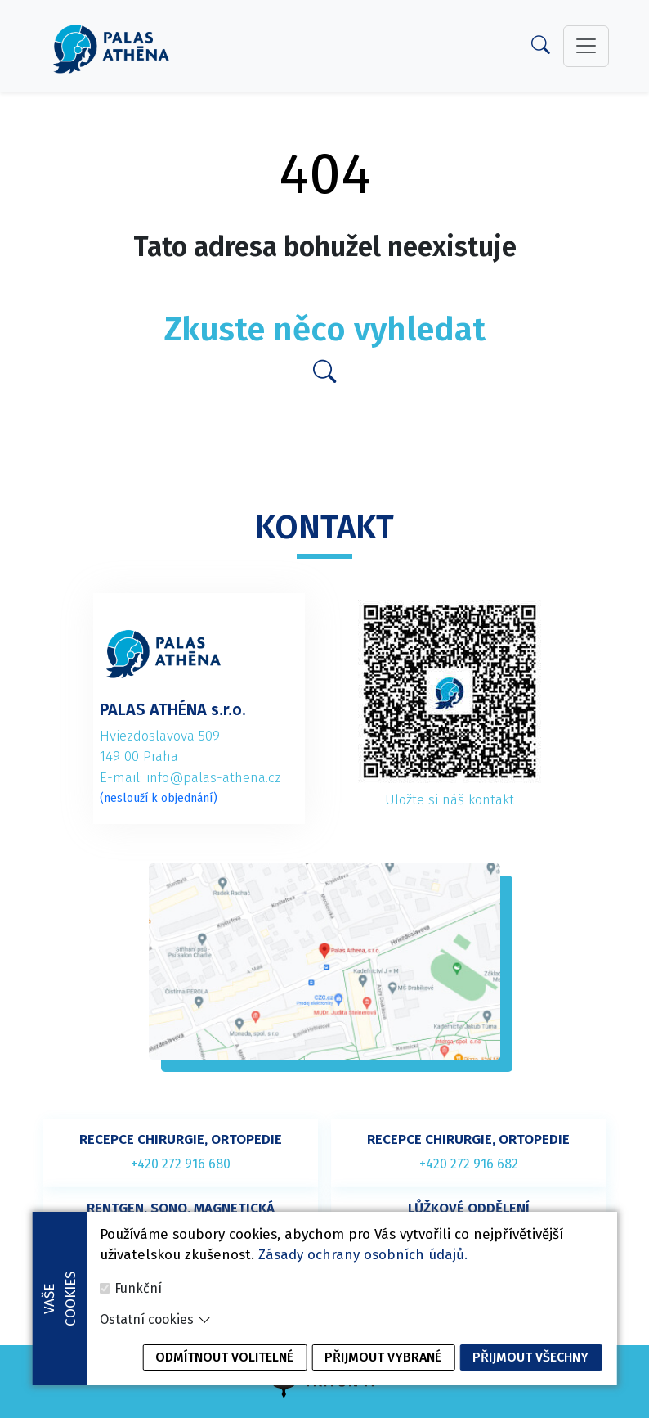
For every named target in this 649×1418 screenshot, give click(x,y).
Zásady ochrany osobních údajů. (363, 1281)
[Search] (540, 48)
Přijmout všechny (530, 1382)
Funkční (138, 1313)
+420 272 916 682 (468, 1164)
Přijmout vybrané (382, 1382)
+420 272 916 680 (181, 1164)
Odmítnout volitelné (224, 1382)
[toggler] (586, 45)
